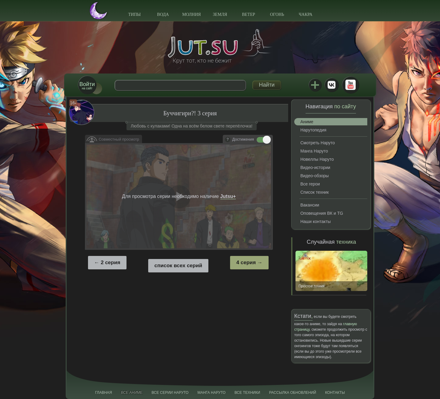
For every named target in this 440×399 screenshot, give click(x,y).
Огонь (277, 14)
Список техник (314, 192)
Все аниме (132, 392)
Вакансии (309, 205)
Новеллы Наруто (317, 159)
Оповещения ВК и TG (321, 213)
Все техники (247, 392)
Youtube (350, 84)
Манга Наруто (314, 151)
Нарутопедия (313, 130)
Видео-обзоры (314, 175)
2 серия (110, 262)
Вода (163, 14)
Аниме (306, 121)
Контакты (335, 392)
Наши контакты (315, 221)
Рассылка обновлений (292, 392)
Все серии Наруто (170, 392)
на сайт (87, 85)
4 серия (246, 262)
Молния (191, 14)
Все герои (310, 184)
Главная (103, 392)
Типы (134, 14)
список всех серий (178, 265)
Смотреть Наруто (317, 142)
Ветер (248, 14)
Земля (220, 14)
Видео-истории (315, 167)
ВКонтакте (331, 85)
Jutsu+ (315, 84)
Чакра (306, 14)
